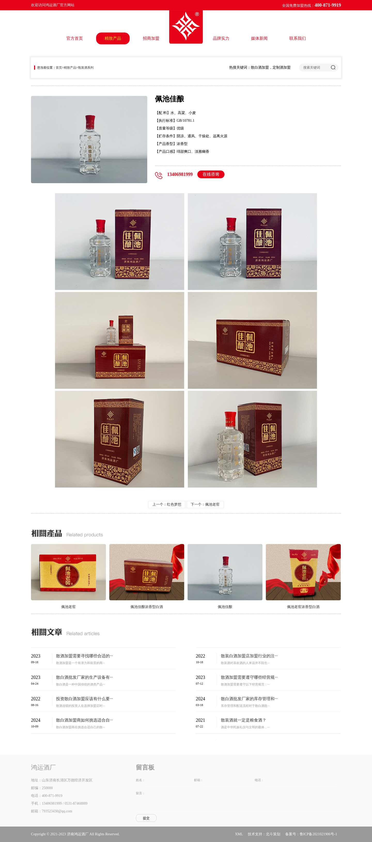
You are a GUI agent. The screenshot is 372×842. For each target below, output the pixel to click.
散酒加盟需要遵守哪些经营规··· (249, 677)
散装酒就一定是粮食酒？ (243, 720)
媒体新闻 (259, 38)
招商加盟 (151, 38)
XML (239, 834)
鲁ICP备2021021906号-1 (318, 834)
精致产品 (113, 38)
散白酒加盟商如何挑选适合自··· (84, 720)
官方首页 (74, 38)
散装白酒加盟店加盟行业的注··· (249, 656)
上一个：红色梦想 (166, 504)
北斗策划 (273, 834)
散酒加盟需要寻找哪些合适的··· (84, 656)
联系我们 (297, 38)
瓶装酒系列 (86, 67)
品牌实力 (221, 38)
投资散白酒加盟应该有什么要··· (84, 699)
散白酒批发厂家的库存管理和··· (249, 699)
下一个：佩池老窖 (205, 504)
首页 (59, 67)
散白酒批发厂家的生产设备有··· (84, 677)
